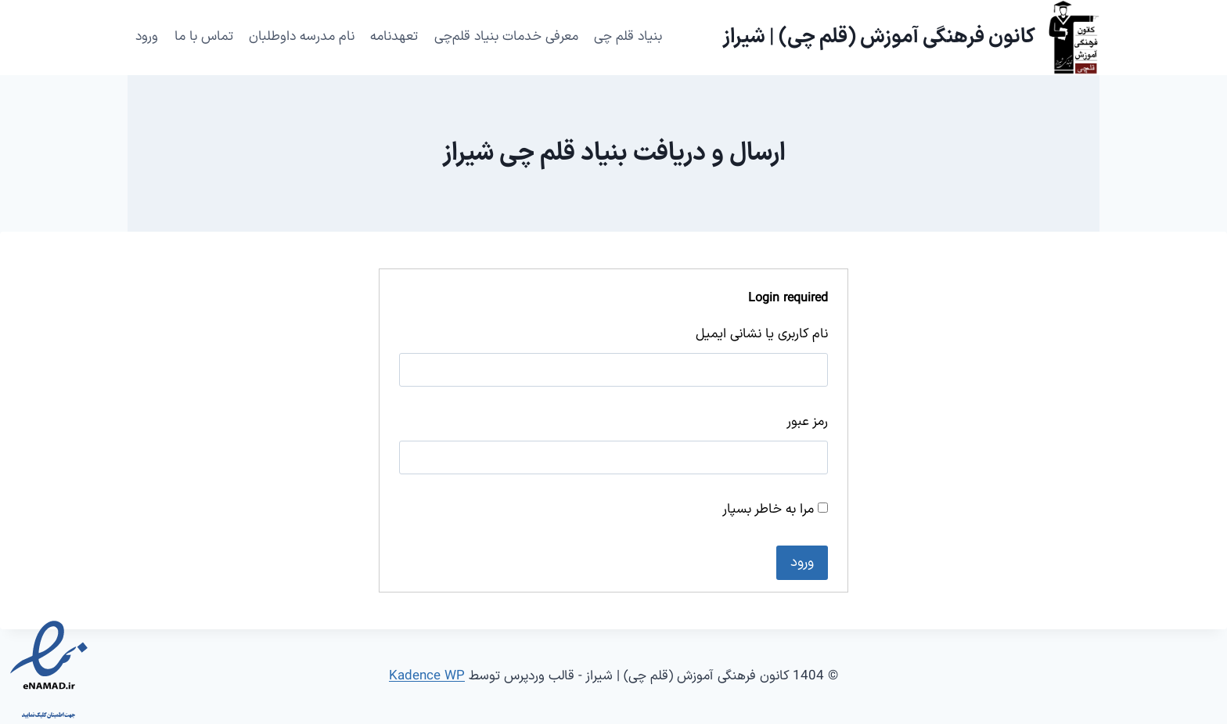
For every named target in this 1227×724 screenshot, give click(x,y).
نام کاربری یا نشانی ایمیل (762, 334)
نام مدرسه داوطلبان (301, 37)
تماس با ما (204, 37)
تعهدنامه (394, 37)
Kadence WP (427, 676)
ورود (146, 37)
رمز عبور (807, 422)
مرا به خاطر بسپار (775, 509)
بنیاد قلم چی (628, 37)
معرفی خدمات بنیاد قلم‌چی (506, 37)
